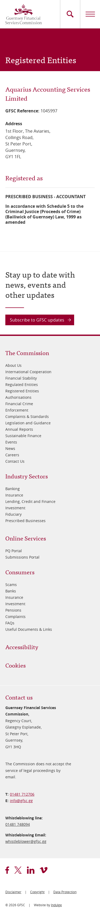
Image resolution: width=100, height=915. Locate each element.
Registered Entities (22, 390)
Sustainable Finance (23, 435)
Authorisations (18, 397)
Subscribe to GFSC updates (37, 320)
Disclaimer (13, 892)
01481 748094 (17, 824)
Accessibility (21, 646)
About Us (13, 365)
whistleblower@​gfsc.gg (25, 841)
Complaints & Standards (27, 416)
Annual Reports (19, 429)
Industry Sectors (26, 476)
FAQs (9, 622)
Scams (11, 584)
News (10, 448)
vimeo (43, 870)
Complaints (15, 616)
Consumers (19, 571)
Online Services (25, 538)
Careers (12, 454)
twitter (18, 870)
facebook (7, 870)
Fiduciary (13, 514)
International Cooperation (28, 371)
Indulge (56, 905)
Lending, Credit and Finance (30, 501)
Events (11, 442)
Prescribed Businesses (25, 520)
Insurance (14, 495)
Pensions (13, 610)
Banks (10, 590)
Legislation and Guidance (28, 422)
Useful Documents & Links (28, 629)
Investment (15, 507)
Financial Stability (21, 378)
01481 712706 (22, 794)
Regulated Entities (21, 384)
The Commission (27, 352)
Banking (12, 488)
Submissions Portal (22, 557)
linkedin (30, 870)
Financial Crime (19, 403)
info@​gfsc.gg (21, 800)
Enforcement (16, 410)
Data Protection (65, 892)
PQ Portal (13, 550)
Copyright (37, 892)
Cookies (15, 665)
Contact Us (15, 461)
